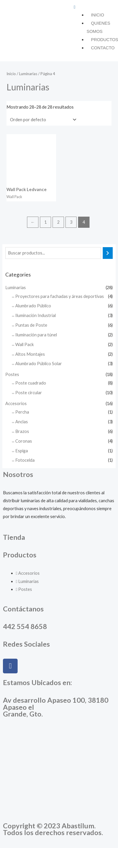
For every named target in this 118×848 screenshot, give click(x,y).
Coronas (23, 441)
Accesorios (16, 403)
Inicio (97, 15)
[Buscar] (108, 253)
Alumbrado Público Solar (38, 363)
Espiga (21, 450)
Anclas (21, 421)
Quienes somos (98, 27)
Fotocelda (25, 460)
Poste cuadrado (30, 382)
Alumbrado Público (33, 305)
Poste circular (28, 392)
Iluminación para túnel (36, 334)
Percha (22, 411)
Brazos (22, 431)
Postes (12, 374)
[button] (94, 7)
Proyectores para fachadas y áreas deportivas (59, 296)
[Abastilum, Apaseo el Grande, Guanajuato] (59, 773)
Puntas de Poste (31, 325)
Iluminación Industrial (35, 315)
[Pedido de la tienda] (41, 119)
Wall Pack (24, 344)
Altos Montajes (30, 354)
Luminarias (15, 287)
